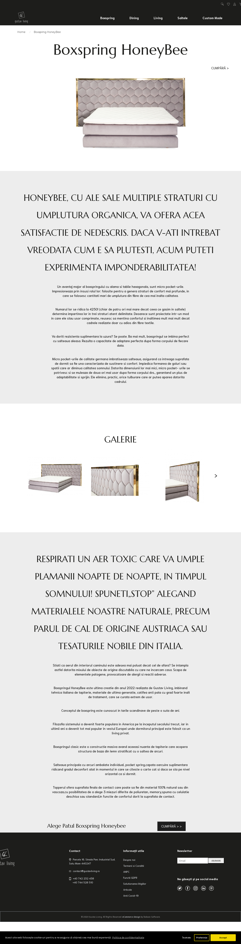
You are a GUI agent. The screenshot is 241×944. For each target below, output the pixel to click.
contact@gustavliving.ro (86, 871)
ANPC (126, 871)
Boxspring (107, 18)
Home (21, 32)
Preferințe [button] (201, 937)
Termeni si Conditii (133, 865)
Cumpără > (220, 68)
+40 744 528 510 (83, 882)
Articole (127, 889)
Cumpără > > (171, 826)
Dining (134, 18)
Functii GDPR (130, 877)
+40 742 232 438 (83, 878)
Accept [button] (223, 937)
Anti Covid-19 (131, 895)
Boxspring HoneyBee (47, 32)
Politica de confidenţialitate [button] (128, 937)
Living (158, 18)
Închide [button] (186, 937)
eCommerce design (131, 916)
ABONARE (216, 860)
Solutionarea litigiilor (134, 883)
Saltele (183, 18)
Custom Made (212, 18)
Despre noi (129, 859)
